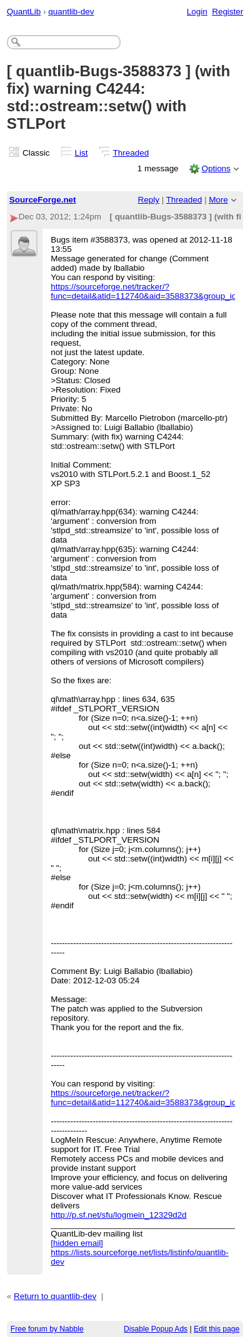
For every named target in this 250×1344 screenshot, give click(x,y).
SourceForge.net (42, 199)
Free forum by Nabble (47, 1329)
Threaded (131, 153)
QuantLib (24, 11)
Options (215, 168)
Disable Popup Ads (156, 1329)
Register (227, 11)
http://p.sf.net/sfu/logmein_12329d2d (118, 1215)
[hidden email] (77, 1243)
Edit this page (216, 1329)
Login (197, 11)
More (218, 199)
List (81, 153)
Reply (148, 199)
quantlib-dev (71, 11)
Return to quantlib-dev (55, 1296)
